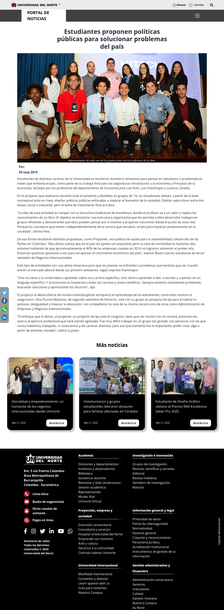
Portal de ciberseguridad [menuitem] (150, 524)
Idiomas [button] (179, 5)
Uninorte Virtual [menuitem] (89, 501)
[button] (211, 5)
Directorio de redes (37, 541)
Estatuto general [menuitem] (144, 533)
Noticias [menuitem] (138, 487)
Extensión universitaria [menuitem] (94, 525)
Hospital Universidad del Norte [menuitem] (100, 534)
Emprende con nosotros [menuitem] (95, 539)
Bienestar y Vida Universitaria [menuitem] (99, 483)
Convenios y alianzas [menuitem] (93, 579)
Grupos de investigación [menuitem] (150, 464)
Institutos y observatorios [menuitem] (96, 469)
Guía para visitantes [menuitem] (92, 588)
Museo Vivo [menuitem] (86, 497)
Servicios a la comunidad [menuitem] (96, 548)
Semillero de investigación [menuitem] (151, 483)
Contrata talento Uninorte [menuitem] (97, 553)
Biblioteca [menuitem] (85, 473)
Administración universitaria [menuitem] (153, 580)
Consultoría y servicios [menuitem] (94, 529)
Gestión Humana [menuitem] (145, 598)
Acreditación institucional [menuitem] (151, 547)
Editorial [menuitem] (138, 473)
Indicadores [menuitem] (141, 589)
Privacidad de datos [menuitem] (147, 519)
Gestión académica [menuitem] (92, 487)
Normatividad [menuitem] (142, 528)
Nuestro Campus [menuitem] (90, 592)
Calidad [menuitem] (138, 594)
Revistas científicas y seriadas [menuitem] (153, 469)
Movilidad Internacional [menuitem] (95, 574)
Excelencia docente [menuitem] (92, 478)
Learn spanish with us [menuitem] (94, 583)
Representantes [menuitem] (89, 492)
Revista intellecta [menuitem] (145, 478)
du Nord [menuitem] (138, 608)
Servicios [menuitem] (139, 584)
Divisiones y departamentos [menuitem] (98, 464)
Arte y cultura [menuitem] (88, 543)
